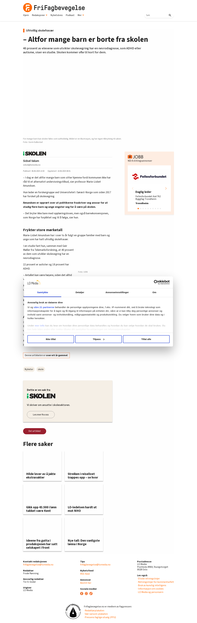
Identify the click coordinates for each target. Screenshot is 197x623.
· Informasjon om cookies (150, 588)
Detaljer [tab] (81, 292)
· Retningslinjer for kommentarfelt (155, 582)
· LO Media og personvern (150, 592)
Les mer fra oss (41, 414)
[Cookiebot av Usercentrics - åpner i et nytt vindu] (150, 282)
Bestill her (85, 583)
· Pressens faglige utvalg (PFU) (100, 617)
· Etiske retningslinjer (148, 578)
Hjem (26, 15)
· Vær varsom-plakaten (96, 614)
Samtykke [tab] (46, 292)
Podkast (70, 15)
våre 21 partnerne (49, 307)
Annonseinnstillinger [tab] (115, 292)
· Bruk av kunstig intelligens (151, 585)
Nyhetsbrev (56, 15)
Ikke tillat (54, 339)
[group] (149, 188)
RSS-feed (85, 574)
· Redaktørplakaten (94, 610)
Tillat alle (143, 339)
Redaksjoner (39, 15)
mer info (45, 325)
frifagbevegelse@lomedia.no (38, 564)
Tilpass (98, 339)
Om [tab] (150, 292)
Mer (81, 15)
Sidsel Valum (31, 161)
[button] (166, 188)
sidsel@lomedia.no (31, 164)
